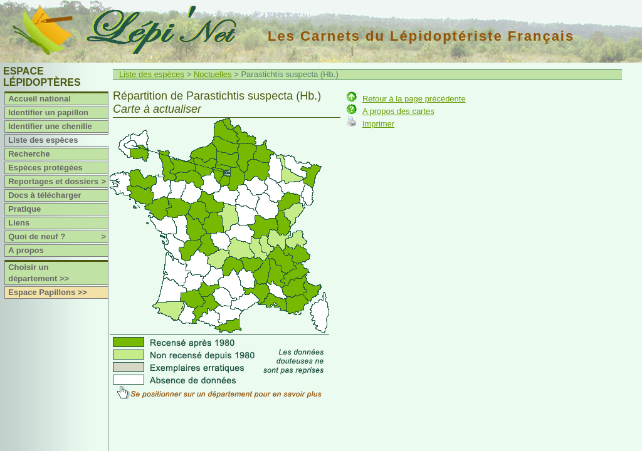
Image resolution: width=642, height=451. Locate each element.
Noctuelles (213, 74)
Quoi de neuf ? (58, 236)
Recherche (29, 153)
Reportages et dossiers (58, 181)
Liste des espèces (43, 140)
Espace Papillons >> (47, 292)
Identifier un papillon (48, 112)
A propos (26, 250)
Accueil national (39, 98)
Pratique (24, 209)
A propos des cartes (398, 111)
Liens (18, 222)
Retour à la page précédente (414, 98)
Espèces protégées (45, 167)
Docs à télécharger (44, 195)
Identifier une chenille (50, 126)
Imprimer (378, 123)
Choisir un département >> (38, 272)
